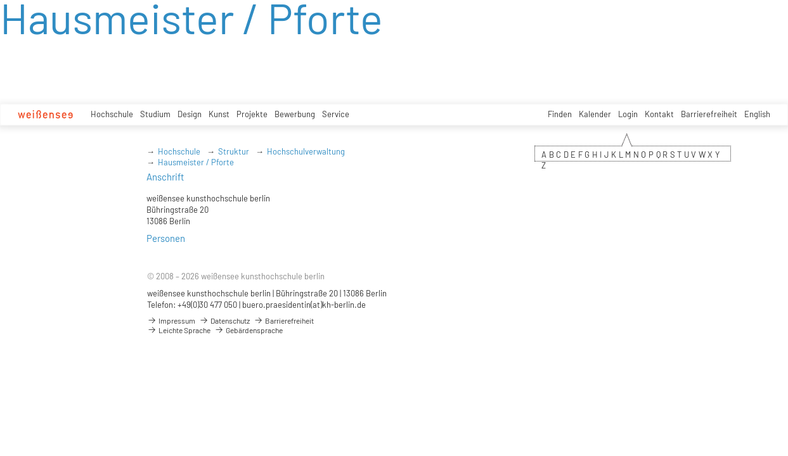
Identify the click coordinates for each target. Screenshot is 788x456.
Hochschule (112, 114)
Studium (155, 114)
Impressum (171, 320)
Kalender (595, 114)
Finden (560, 114)
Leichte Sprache (178, 330)
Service (335, 114)
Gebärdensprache (248, 330)
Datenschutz (224, 320)
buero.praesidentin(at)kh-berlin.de (304, 305)
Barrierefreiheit (709, 114)
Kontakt (659, 114)
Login (628, 114)
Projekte (252, 114)
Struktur (233, 151)
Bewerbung (295, 114)
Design (190, 114)
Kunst (219, 114)
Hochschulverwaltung (306, 151)
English (757, 114)
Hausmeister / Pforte (196, 162)
